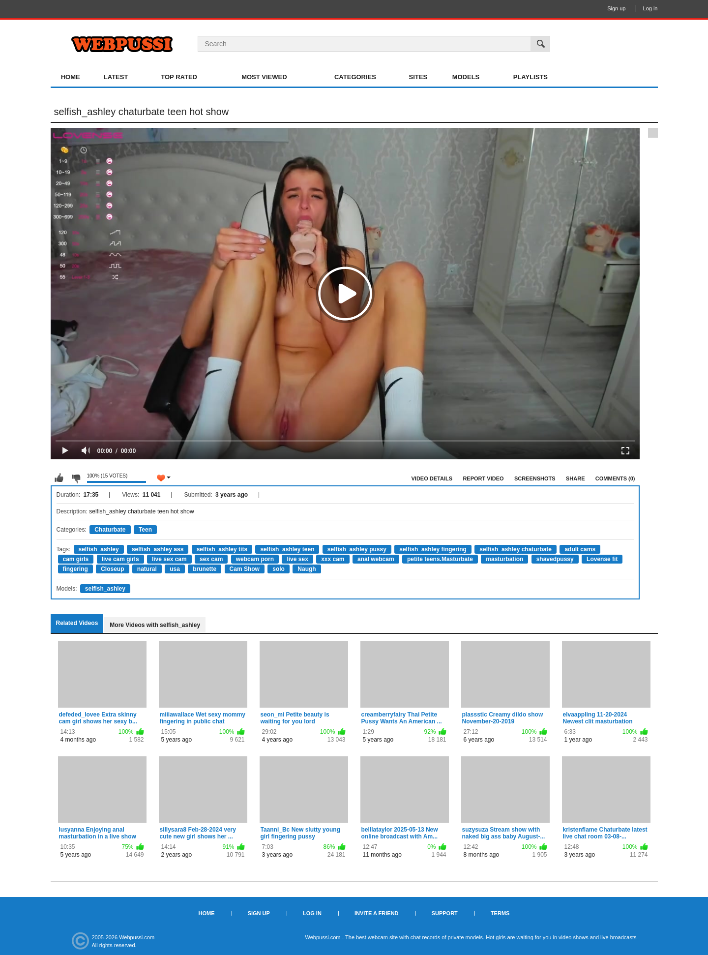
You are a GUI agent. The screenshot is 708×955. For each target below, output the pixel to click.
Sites (418, 77)
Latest (116, 77)
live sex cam (169, 559)
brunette (204, 569)
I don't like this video (75, 478)
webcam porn (255, 559)
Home (70, 77)
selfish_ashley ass (157, 549)
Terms (500, 913)
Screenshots (535, 478)
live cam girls (120, 559)
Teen (145, 529)
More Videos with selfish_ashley (155, 625)
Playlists (530, 77)
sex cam (211, 559)
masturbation (504, 559)
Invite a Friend (376, 913)
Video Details (432, 478)
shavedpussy (555, 559)
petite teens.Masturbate (440, 559)
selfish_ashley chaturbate (515, 549)
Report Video (483, 478)
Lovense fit (602, 559)
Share (575, 478)
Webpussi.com (136, 937)
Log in (650, 8)
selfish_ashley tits (222, 549)
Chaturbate (109, 529)
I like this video (59, 478)
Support (445, 913)
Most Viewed (264, 77)
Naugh (306, 569)
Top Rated (179, 77)
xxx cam (332, 559)
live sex (297, 559)
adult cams (579, 549)
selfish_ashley (99, 549)
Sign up (616, 8)
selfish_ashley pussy (356, 549)
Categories (355, 77)
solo (278, 569)
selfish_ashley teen (287, 549)
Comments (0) (615, 478)
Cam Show (245, 569)
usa (175, 569)
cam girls (76, 559)
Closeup (112, 569)
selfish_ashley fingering (433, 549)
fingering (75, 569)
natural (147, 569)
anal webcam (375, 559)
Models (466, 77)
